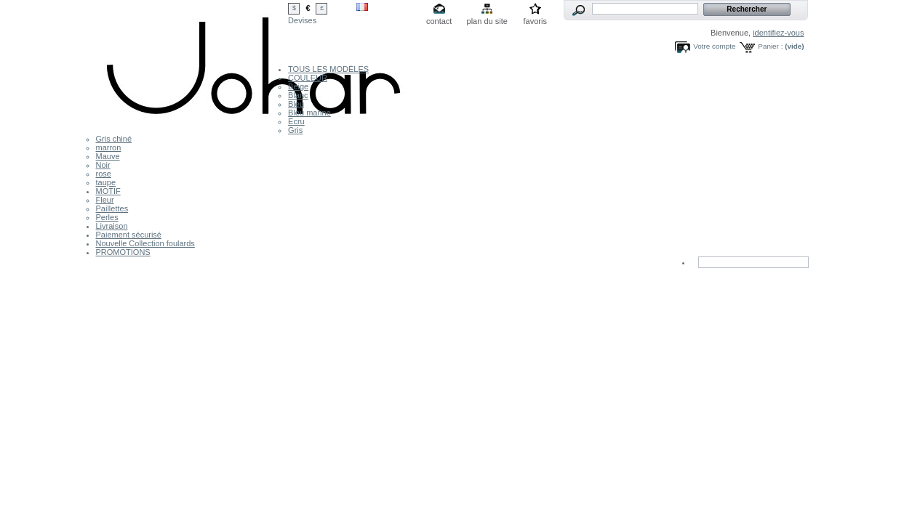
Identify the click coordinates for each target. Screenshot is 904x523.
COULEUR (307, 77)
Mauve (108, 156)
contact (439, 21)
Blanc (298, 95)
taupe (106, 182)
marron (108, 147)
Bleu (296, 104)
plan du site (487, 21)
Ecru (296, 121)
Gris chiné (114, 138)
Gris (295, 130)
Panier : (770, 46)
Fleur (105, 199)
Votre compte (714, 46)
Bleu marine (309, 112)
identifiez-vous (778, 32)
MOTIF (108, 191)
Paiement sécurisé (129, 234)
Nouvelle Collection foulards (145, 243)
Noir (103, 165)
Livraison (112, 226)
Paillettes (112, 208)
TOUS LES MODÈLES (328, 69)
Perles (107, 217)
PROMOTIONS (123, 252)
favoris (534, 21)
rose (103, 173)
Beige (298, 86)
